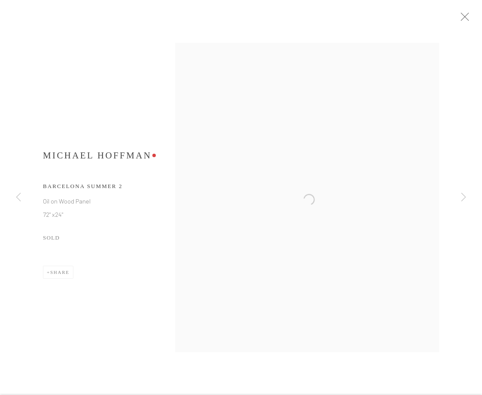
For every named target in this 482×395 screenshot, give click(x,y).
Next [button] (463, 197)
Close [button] (470, 19)
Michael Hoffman (97, 159)
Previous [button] (18, 197)
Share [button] (60, 275)
